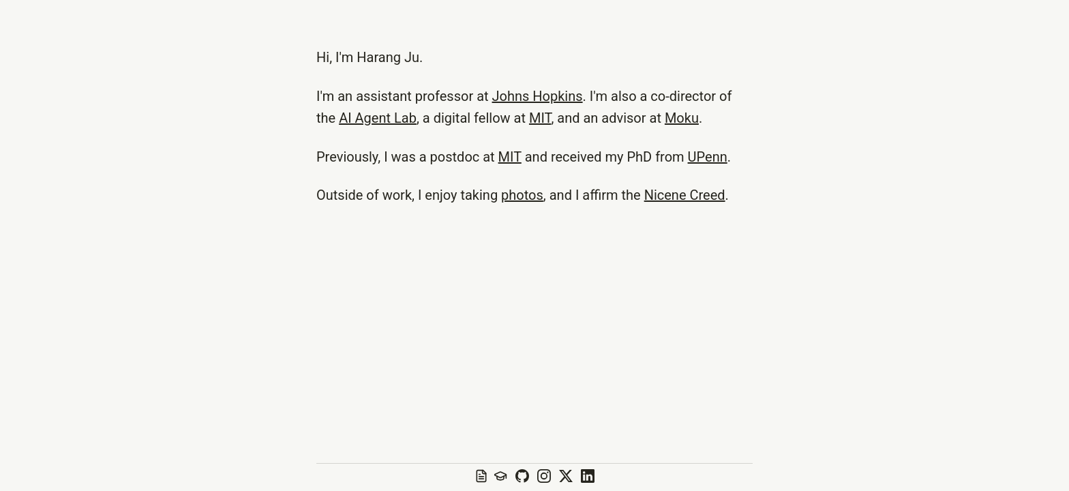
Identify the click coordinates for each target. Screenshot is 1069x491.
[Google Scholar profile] (500, 477)
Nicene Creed (684, 195)
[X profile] (566, 477)
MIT (540, 118)
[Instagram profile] (544, 477)
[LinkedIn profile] (587, 477)
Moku (682, 118)
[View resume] (480, 477)
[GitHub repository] (522, 477)
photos (522, 195)
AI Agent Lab (378, 118)
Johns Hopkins (537, 96)
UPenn (707, 157)
